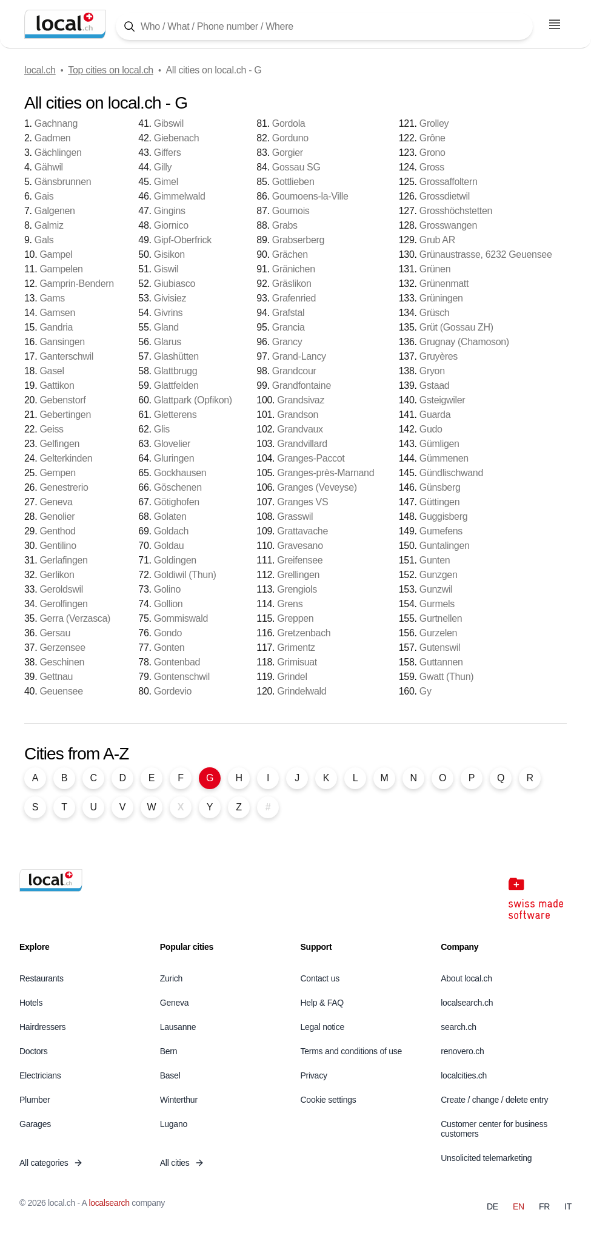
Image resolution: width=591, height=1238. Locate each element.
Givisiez (170, 298)
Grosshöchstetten (455, 211)
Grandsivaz (300, 400)
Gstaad (434, 385)
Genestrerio (63, 487)
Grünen (434, 269)
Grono (432, 152)
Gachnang (56, 123)
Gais (44, 196)
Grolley (434, 123)
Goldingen (175, 560)
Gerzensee (62, 647)
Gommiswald (181, 618)
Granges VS (302, 502)
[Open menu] (555, 24)
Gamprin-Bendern (76, 283)
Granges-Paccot (310, 458)
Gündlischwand (451, 473)
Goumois (291, 211)
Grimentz (296, 647)
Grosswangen (448, 225)
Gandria (56, 327)
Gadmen (52, 138)
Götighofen (176, 502)
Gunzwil (436, 589)
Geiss (51, 429)
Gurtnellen (440, 618)
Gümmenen (444, 458)
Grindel (292, 676)
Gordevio (173, 691)
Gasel (51, 371)
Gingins (169, 211)
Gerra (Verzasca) (74, 618)
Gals (44, 240)
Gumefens (440, 531)
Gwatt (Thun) (446, 676)
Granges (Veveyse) (317, 487)
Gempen (57, 473)
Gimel (166, 182)
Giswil (166, 269)
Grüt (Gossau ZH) (456, 327)
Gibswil (169, 123)
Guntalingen (444, 545)
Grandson (297, 414)
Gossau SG (296, 167)
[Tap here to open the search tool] (324, 26)
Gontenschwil (182, 676)
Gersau (54, 633)
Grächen (290, 254)
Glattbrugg (176, 371)
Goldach (171, 531)
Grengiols (297, 589)
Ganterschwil (66, 356)
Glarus (167, 342)
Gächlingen (58, 152)
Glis (162, 429)
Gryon (432, 371)
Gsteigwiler (442, 400)
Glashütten (176, 356)
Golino (167, 589)
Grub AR (437, 240)
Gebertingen (65, 414)
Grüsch (434, 313)
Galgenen (55, 211)
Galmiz (49, 225)
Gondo (168, 633)
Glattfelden (176, 385)
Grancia (288, 327)
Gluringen (174, 458)
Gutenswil (439, 647)
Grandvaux (299, 429)
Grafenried (294, 298)
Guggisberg (443, 516)
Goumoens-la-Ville (310, 196)
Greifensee (299, 560)
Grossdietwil (444, 196)
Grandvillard (302, 444)
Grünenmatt (444, 283)
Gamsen (57, 313)
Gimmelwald (179, 196)
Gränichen (293, 269)
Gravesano (299, 545)
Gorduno (290, 138)
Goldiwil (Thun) (185, 575)
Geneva (55, 502)
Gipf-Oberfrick (183, 240)
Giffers (167, 152)
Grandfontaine (301, 385)
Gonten (169, 647)
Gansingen (62, 342)
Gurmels (437, 604)
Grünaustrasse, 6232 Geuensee (485, 254)
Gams (51, 298)
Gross (431, 167)
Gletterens (175, 414)
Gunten (434, 560)
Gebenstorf (62, 400)
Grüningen (441, 298)
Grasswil (295, 516)
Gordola (289, 123)
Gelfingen (59, 444)
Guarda (434, 414)
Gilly (163, 167)
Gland (166, 327)
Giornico (171, 225)
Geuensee (60, 691)
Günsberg (440, 487)
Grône (432, 138)
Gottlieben (293, 182)
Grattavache (302, 531)
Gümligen (439, 444)
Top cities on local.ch (110, 70)
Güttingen (439, 502)
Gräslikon (292, 283)
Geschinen (61, 662)
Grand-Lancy (299, 356)
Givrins (168, 313)
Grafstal (288, 313)
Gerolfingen (63, 604)
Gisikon (169, 254)
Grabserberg (298, 240)
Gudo (430, 429)
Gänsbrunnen (63, 182)
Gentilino (57, 545)
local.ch (40, 70)
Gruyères (438, 356)
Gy (425, 691)
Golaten (170, 516)
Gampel (55, 254)
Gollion (168, 604)
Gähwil (49, 167)
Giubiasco (174, 283)
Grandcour (294, 371)
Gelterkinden (65, 458)
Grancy (287, 342)
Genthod (57, 531)
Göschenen (178, 487)
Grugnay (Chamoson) (464, 342)
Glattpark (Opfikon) (193, 400)
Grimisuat (297, 662)
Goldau (169, 545)
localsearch (108, 1203)
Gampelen (60, 269)
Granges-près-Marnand (325, 473)
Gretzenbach (303, 633)
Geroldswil (61, 589)
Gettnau (56, 676)
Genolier (57, 516)
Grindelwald (301, 691)
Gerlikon (56, 575)
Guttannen (441, 662)
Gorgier (287, 152)
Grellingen (298, 575)
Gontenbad (177, 662)
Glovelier (172, 444)
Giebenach (176, 138)
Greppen (295, 618)
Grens (289, 604)
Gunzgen (438, 575)
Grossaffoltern (448, 182)
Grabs (285, 225)
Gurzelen (438, 633)
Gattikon (56, 385)
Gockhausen (180, 473)
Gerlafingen (63, 560)
